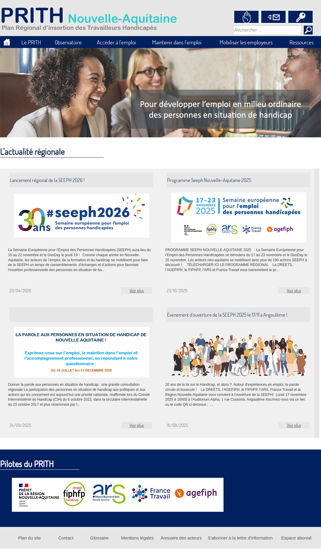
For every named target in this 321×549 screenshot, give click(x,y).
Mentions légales (137, 538)
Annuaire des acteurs (181, 538)
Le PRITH (31, 42)
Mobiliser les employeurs (246, 42)
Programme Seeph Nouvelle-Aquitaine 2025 (209, 180)
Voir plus (137, 290)
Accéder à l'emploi (116, 42)
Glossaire (99, 538)
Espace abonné (296, 538)
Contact (65, 538)
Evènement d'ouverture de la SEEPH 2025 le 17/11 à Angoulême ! (227, 314)
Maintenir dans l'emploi (177, 42)
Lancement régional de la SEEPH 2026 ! (47, 180)
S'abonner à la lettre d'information (240, 538)
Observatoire (68, 42)
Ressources (301, 42)
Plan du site (29, 538)
